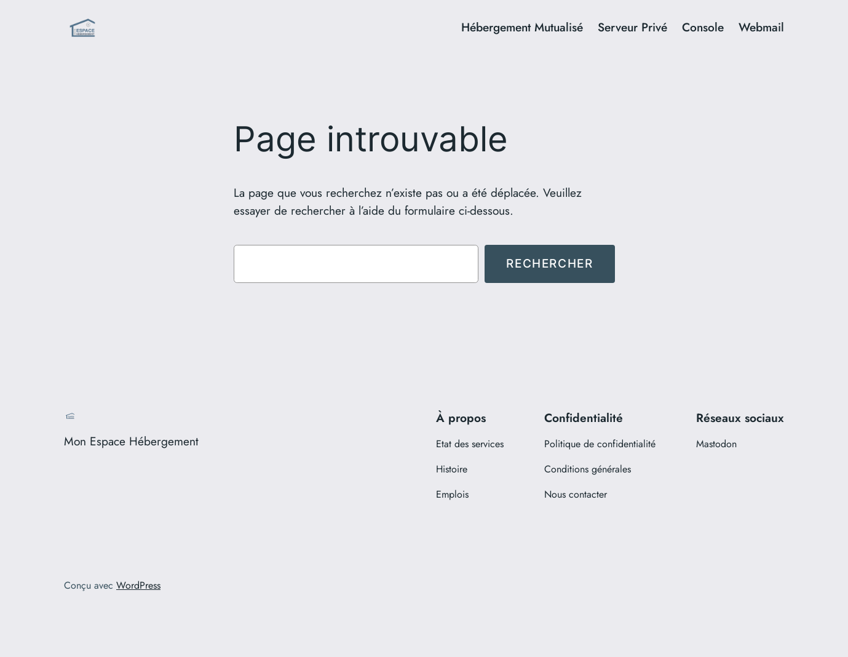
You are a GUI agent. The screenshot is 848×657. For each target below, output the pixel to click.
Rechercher (549, 263)
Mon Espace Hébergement (131, 441)
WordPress (138, 585)
